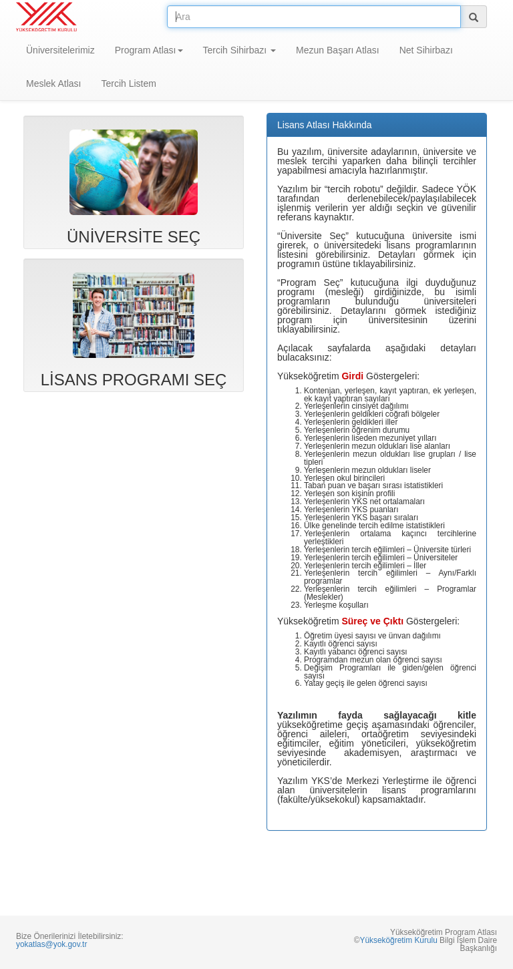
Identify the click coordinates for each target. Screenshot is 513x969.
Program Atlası (149, 50)
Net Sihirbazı (426, 50)
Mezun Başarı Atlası (337, 50)
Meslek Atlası (53, 83)
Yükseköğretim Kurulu (398, 940)
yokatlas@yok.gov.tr (51, 944)
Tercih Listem (128, 83)
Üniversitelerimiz (60, 50)
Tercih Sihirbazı (240, 50)
